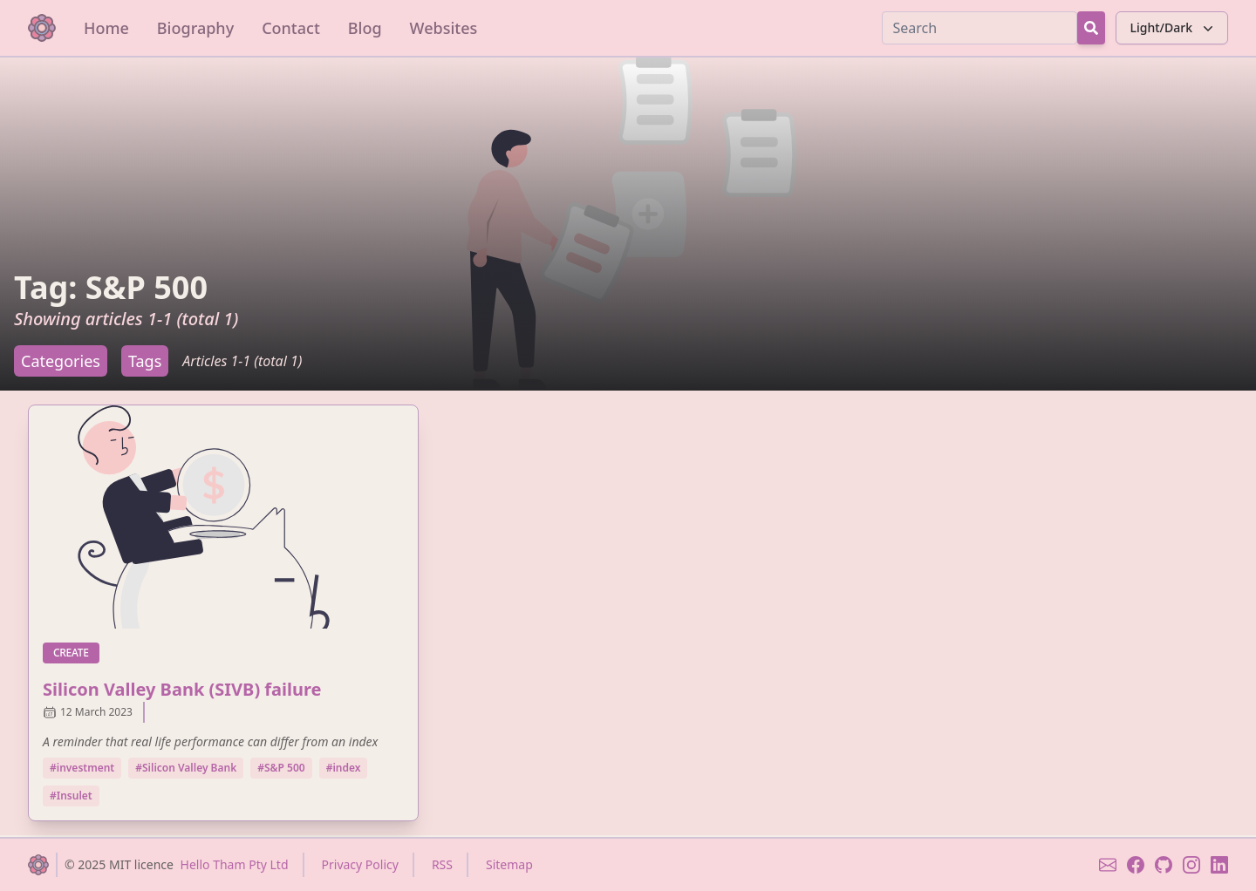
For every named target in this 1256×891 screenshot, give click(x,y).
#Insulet (71, 795)
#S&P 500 (280, 767)
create (76, 652)
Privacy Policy (360, 864)
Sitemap (509, 864)
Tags (144, 360)
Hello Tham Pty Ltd (235, 864)
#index (343, 767)
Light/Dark (1173, 28)
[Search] (979, 27)
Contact (291, 27)
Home (106, 27)
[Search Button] (1091, 27)
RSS (442, 864)
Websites (444, 27)
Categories (60, 360)
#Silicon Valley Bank (185, 767)
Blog (365, 27)
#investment (82, 767)
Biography (195, 27)
